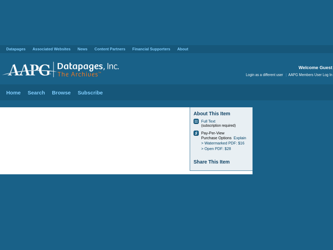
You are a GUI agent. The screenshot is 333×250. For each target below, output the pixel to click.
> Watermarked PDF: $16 (223, 143)
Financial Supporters (151, 49)
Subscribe (90, 92)
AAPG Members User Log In (310, 75)
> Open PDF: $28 (216, 149)
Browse (61, 92)
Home (13, 92)
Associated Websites (52, 49)
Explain (240, 138)
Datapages (16, 49)
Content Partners (109, 49)
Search (36, 92)
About (182, 49)
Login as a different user (264, 75)
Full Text (208, 121)
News (82, 49)
